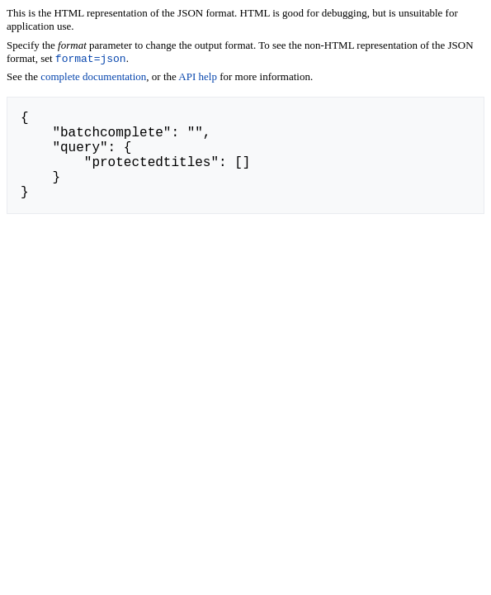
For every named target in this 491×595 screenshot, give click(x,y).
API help (197, 78)
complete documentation (93, 78)
